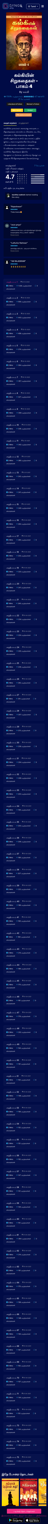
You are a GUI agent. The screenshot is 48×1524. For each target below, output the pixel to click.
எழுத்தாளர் (24, 123)
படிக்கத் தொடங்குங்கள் (24, 1511)
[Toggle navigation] (42, 6)
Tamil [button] (32, 6)
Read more (14, 235)
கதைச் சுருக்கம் (10, 123)
